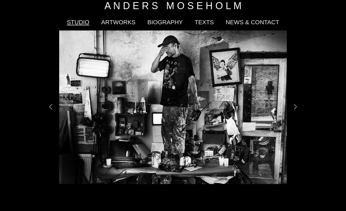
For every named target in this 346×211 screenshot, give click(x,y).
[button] (50, 107)
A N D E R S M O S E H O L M (173, 5)
